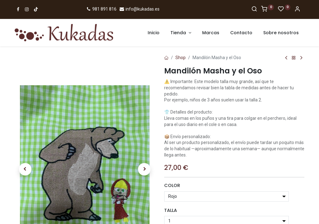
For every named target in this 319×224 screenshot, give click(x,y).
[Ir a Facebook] (18, 9)
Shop (180, 57)
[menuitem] (153, 33)
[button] (25, 138)
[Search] (254, 9)
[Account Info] (297, 9)
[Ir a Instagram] (27, 9)
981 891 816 (101, 9)
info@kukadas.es (139, 9)
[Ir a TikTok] (36, 9)
